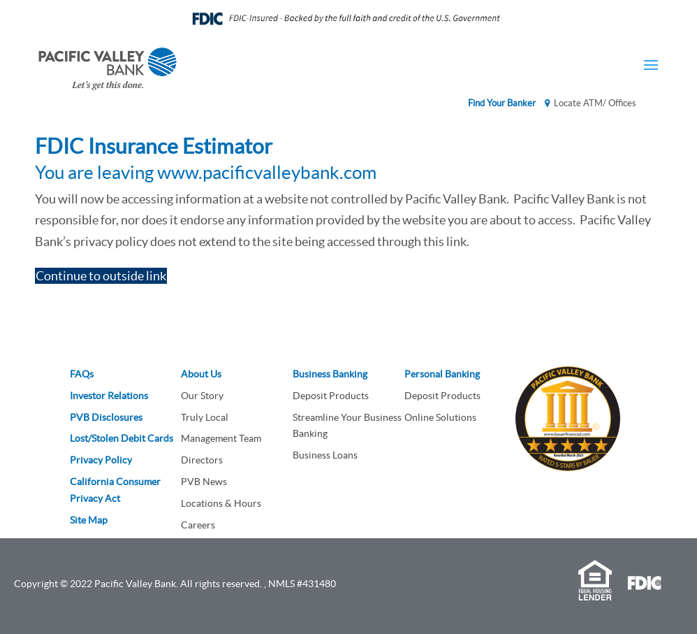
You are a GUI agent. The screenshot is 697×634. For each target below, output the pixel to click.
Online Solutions (440, 417)
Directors (202, 460)
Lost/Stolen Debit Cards (121, 438)
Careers (198, 525)
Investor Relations (109, 395)
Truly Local (204, 417)
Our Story (202, 395)
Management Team (221, 438)
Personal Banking (442, 374)
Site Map (89, 520)
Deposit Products (331, 395)
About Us (201, 374)
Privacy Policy (101, 460)
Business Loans (325, 455)
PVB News (204, 481)
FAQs (82, 374)
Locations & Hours (221, 503)
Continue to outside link (101, 275)
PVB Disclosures (106, 417)
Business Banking (330, 374)
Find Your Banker (502, 103)
